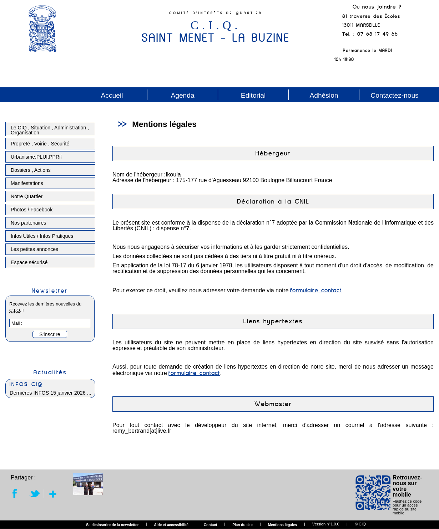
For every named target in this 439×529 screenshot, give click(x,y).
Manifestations (27, 183)
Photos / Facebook (31, 209)
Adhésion (323, 95)
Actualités (50, 372)
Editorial (253, 95)
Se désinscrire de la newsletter (112, 525)
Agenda (182, 95)
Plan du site (242, 525)
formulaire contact (316, 290)
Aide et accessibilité (171, 525)
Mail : (16, 323)
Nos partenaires (28, 223)
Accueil (112, 95)
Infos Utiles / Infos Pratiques (42, 236)
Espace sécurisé (29, 262)
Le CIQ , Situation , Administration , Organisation (50, 130)
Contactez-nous (394, 95)
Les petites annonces (34, 249)
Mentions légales (282, 525)
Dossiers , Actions (31, 170)
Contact (210, 525)
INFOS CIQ (26, 384)
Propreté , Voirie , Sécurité (40, 144)
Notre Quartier (26, 196)
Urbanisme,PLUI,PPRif (36, 157)
